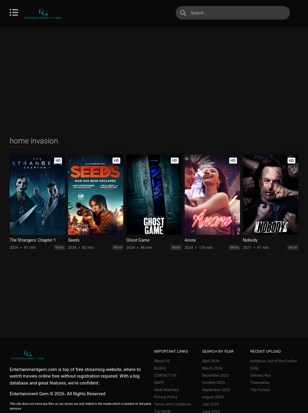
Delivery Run (260, 375)
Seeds (73, 240)
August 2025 (212, 397)
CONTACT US (165, 375)
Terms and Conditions (172, 404)
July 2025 (210, 404)
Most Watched (166, 389)
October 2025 (213, 382)
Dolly (254, 368)
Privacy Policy (165, 397)
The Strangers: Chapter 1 (33, 240)
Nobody (250, 240)
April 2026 (210, 361)
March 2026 (212, 368)
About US (162, 361)
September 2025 (216, 389)
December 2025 (215, 375)
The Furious (260, 389)
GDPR (159, 382)
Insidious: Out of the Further (273, 361)
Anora (190, 240)
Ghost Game (137, 240)
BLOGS (160, 368)
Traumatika (259, 382)
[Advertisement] (154, 81)
